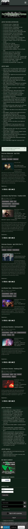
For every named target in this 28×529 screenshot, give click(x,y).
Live (15, 201)
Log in (14, 517)
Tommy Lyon (12, 206)
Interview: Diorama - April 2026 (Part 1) (12, 244)
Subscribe (5, 495)
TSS (13, 334)
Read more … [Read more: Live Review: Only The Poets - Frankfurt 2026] (5, 234)
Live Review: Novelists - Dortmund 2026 (12, 327)
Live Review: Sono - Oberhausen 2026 (12, 288)
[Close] (24, 148)
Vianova (9, 334)
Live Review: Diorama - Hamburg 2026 (12, 369)
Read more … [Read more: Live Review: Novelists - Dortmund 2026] (5, 359)
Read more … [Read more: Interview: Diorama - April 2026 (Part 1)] (5, 278)
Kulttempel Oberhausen (7, 296)
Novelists (4, 334)
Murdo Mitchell (5, 206)
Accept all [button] (6, 527)
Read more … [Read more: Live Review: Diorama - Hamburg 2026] (5, 397)
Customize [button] (21, 527)
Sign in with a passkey (14, 513)
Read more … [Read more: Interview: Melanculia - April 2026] (5, 186)
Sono (15, 296)
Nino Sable (10, 159)
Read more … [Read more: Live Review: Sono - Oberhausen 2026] (5, 317)
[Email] (7, 492)
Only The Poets (15, 203)
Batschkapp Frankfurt (6, 203)
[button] (2, 189)
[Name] (7, 489)
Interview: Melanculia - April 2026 (11, 153)
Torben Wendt (16, 249)
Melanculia (16, 159)
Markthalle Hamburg (6, 376)
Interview (4, 159)
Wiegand (14, 376)
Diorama (9, 249)
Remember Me (6, 509)
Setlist (11, 201)
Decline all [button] (13, 527)
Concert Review (5, 201)
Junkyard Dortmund (21, 332)
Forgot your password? (8, 520)
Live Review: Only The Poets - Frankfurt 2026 (14, 196)
